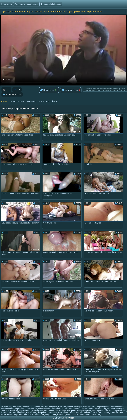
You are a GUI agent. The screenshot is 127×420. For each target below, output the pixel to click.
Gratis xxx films (117, 413)
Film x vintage (60, 411)
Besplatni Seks (85, 413)
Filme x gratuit (97, 411)
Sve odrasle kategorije (51, 4)
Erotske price (52, 413)
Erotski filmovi (78, 415)
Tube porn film (66, 409)
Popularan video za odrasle (26, 4)
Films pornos (49, 411)
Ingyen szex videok (7, 411)
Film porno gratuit (102, 407)
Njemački (31, 101)
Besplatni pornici (51, 407)
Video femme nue (37, 407)
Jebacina (25, 407)
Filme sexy (106, 413)
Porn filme (96, 415)
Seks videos (63, 413)
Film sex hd (77, 409)
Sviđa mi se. (47, 90)
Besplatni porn (50, 415)
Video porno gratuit (84, 411)
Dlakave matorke (6, 415)
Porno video (6, 4)
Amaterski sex (31, 409)
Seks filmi (62, 407)
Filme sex (107, 411)
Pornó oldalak (87, 409)
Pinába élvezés (44, 409)
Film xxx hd (96, 413)
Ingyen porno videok (23, 411)
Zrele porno (16, 407)
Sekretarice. (44, 101)
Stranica (59, 418)
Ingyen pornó (20, 409)
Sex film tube (31, 413)
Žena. (54, 101)
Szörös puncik (37, 411)
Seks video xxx (6, 413)
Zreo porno (41, 413)
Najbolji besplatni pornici (23, 415)
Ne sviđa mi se (70, 90)
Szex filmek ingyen (117, 409)
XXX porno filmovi (119, 411)
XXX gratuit (71, 411)
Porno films (55, 409)
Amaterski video (17, 101)
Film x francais (89, 407)
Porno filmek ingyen (74, 407)
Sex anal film (74, 413)
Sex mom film (39, 415)
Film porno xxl (5, 407)
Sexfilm (69, 415)
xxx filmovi (61, 415)
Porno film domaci (117, 407)
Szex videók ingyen (101, 409)
